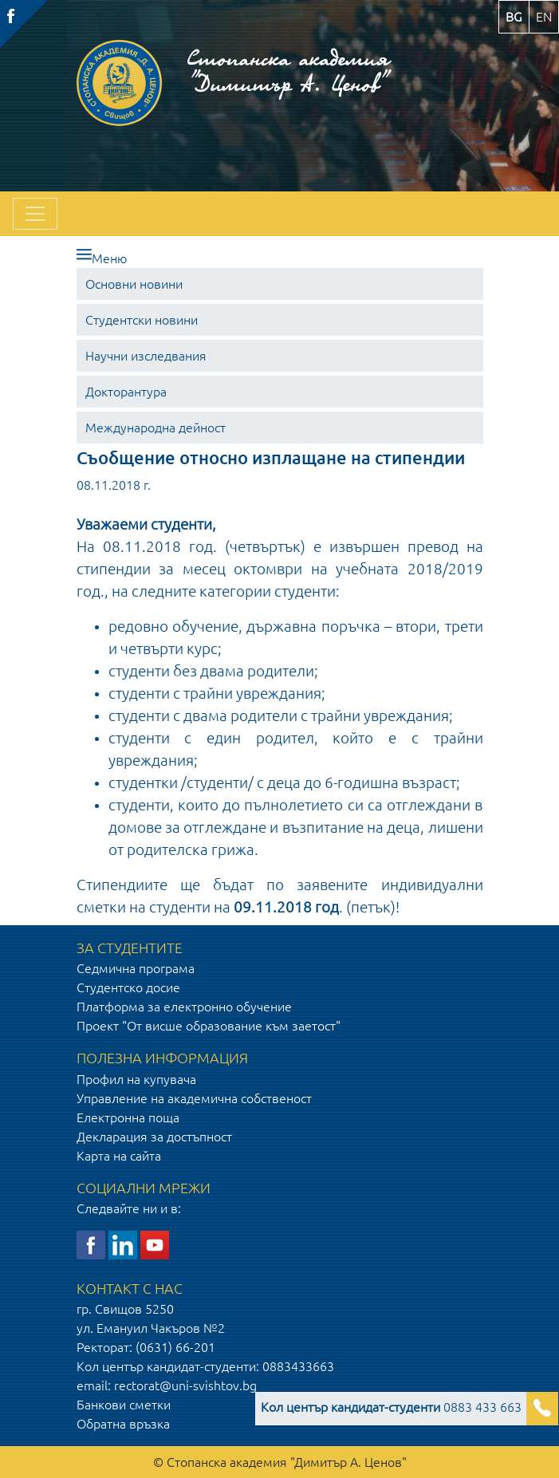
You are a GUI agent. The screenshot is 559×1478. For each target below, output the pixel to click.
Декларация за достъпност (154, 1136)
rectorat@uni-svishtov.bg (185, 1385)
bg (514, 17)
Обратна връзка (123, 1424)
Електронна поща (128, 1117)
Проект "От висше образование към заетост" (209, 1026)
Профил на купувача (136, 1079)
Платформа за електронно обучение (184, 1006)
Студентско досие (128, 987)
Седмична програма (136, 968)
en (544, 17)
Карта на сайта (119, 1156)
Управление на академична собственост (194, 1098)
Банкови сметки (124, 1404)
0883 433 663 (391, 1407)
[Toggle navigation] (35, 214)
